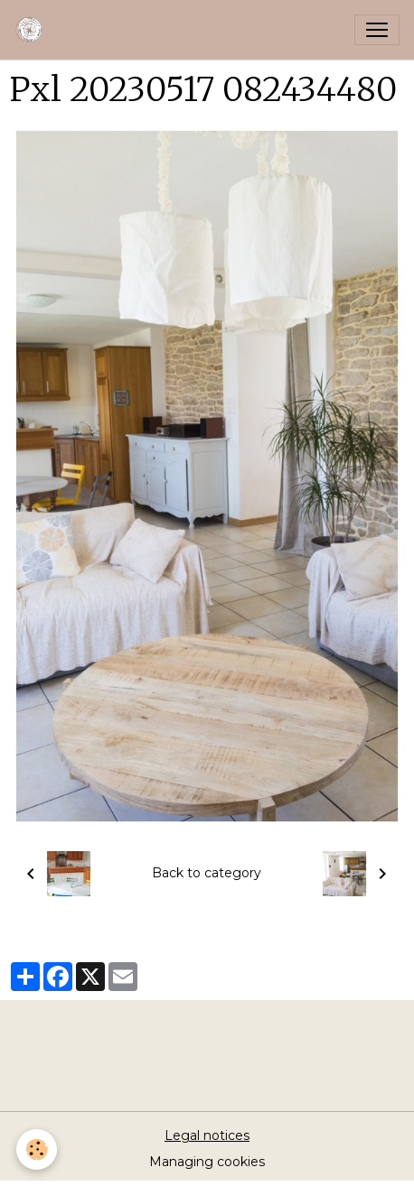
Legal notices (207, 1135)
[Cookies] (36, 1149)
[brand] (33, 29)
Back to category (206, 873)
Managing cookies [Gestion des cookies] (207, 1162)
